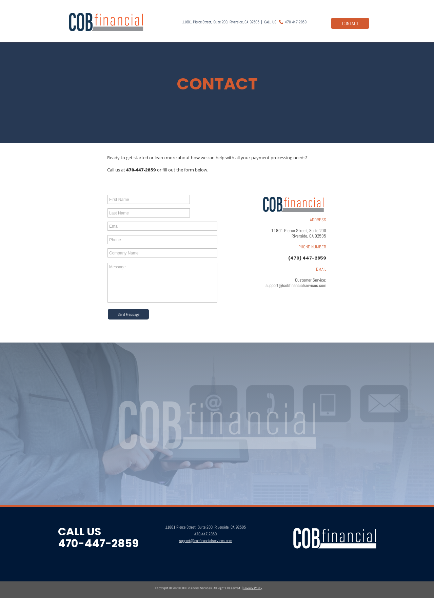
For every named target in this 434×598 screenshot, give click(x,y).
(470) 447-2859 (307, 258)
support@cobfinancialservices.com (295, 285)
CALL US (79, 531)
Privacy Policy (252, 588)
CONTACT (350, 23)
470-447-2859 (296, 22)
